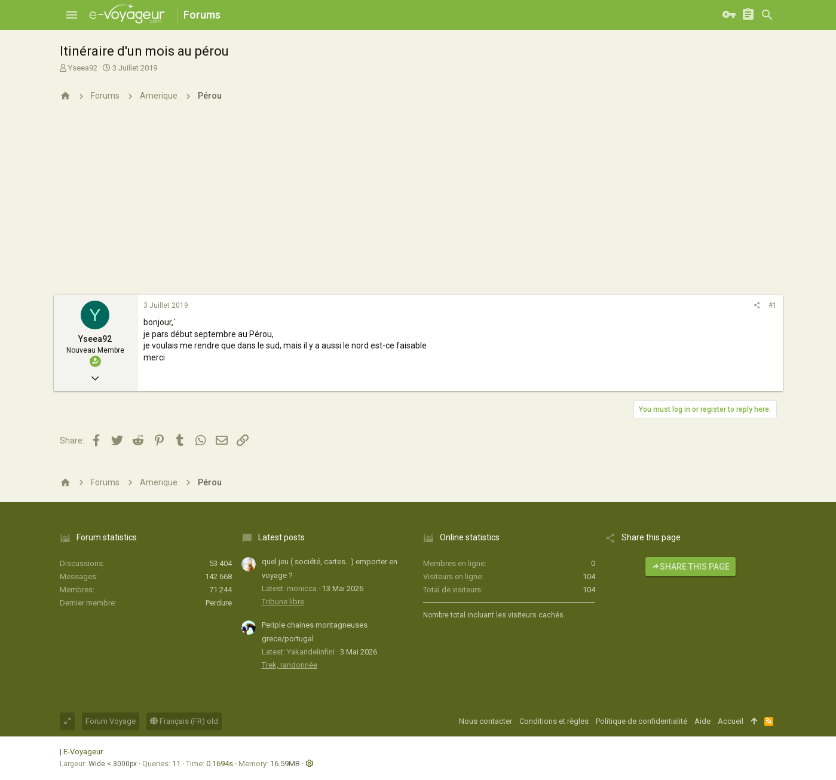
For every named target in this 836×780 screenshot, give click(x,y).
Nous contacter (485, 721)
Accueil (730, 721)
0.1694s (219, 763)
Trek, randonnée (289, 664)
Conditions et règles (554, 721)
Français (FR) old (184, 721)
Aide (702, 721)
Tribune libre (283, 601)
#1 (772, 305)
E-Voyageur (83, 751)
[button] (72, 15)
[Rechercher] (767, 15)
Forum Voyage (110, 721)
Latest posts (281, 537)
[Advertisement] (418, 205)
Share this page (690, 566)
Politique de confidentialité (641, 721)
